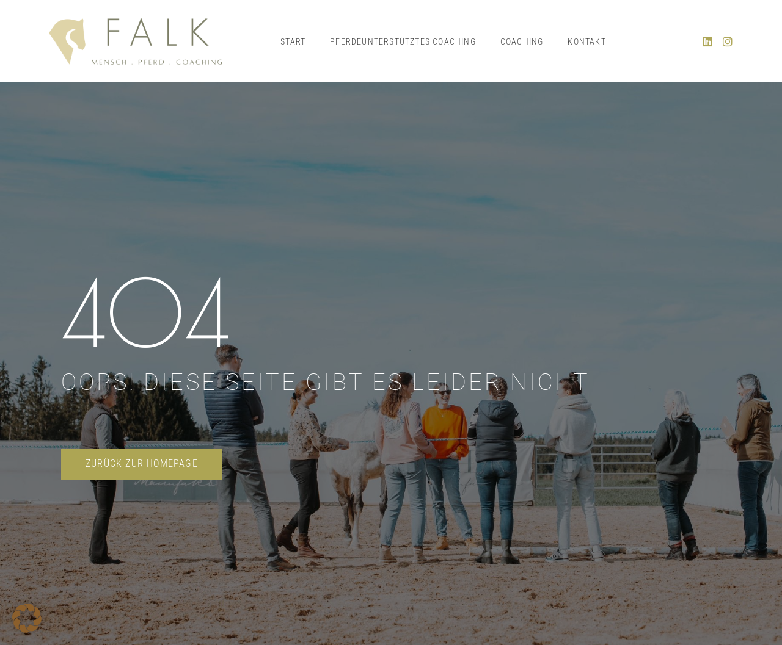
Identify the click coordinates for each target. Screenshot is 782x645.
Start (292, 41)
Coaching (522, 41)
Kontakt (586, 41)
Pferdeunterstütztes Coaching (403, 41)
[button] (27, 618)
